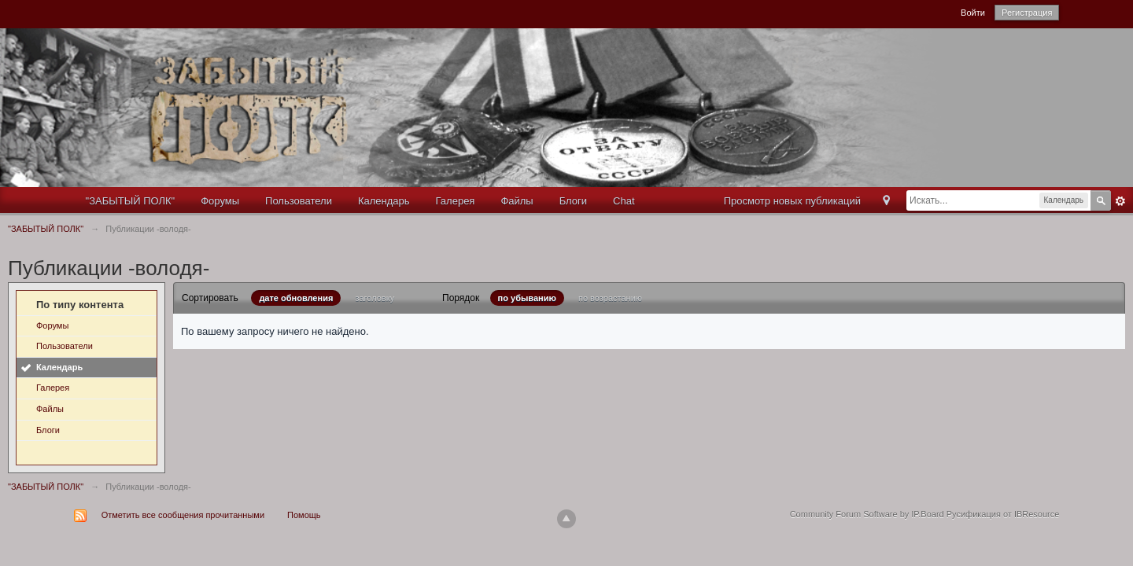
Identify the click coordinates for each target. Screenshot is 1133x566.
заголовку (374, 298)
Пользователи (298, 201)
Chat (623, 201)
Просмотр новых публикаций (792, 201)
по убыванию (527, 298)
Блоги (573, 201)
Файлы (516, 201)
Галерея (455, 201)
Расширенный (1120, 201)
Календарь (384, 201)
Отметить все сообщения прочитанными (182, 515)
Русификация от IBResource (1002, 514)
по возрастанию (610, 298)
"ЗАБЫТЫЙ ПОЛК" (130, 201)
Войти (973, 12)
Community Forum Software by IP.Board (867, 514)
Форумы (220, 201)
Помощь (304, 515)
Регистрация (1027, 12)
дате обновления (296, 298)
